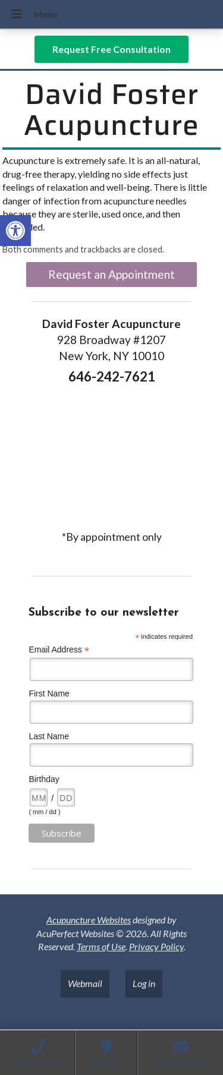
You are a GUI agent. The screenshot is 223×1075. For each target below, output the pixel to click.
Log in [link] (144, 983)
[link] (15, 230)
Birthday (44, 779)
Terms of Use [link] (101, 946)
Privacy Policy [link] (156, 946)
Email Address (59, 649)
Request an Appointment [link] (111, 274)
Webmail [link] (85, 983)
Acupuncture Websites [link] (88, 919)
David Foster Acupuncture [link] (111, 110)
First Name (49, 693)
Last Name (49, 736)
